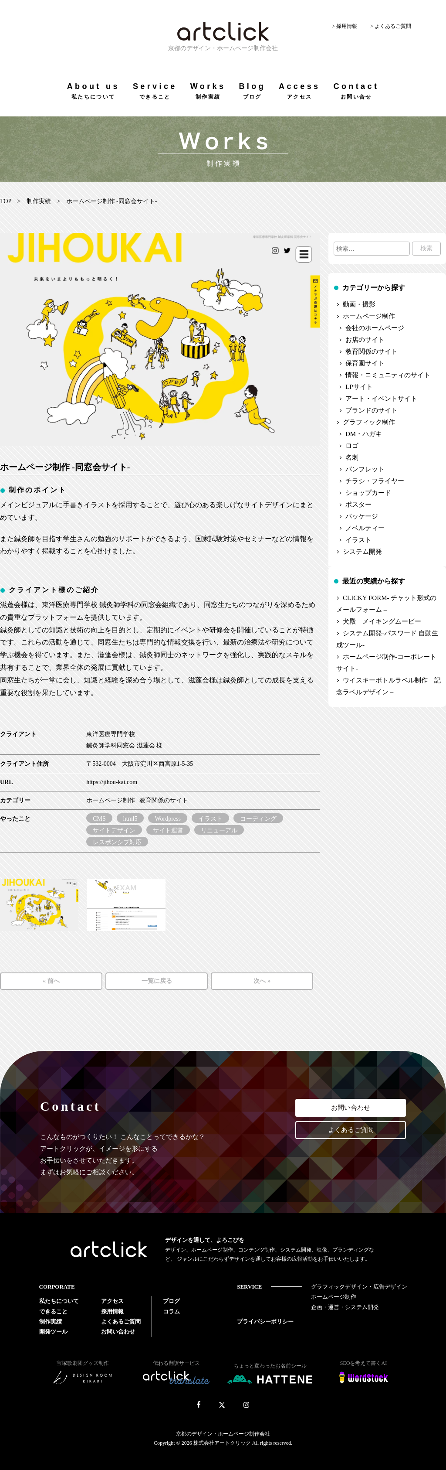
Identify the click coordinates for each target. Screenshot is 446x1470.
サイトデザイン (114, 830)
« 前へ (51, 980)
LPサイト (359, 386)
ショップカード (368, 492)
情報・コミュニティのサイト (387, 375)
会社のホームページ (374, 327)
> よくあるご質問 (390, 26)
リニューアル (219, 830)
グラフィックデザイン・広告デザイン (359, 1286)
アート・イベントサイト (381, 398)
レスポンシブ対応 (117, 842)
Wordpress (168, 818)
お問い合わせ (350, 1107)
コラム (171, 1311)
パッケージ (361, 516)
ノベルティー (365, 528)
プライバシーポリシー (265, 1321)
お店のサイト (365, 339)
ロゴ (351, 445)
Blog (252, 91)
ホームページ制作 (110, 800)
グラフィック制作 (369, 422)
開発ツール (53, 1331)
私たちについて (59, 1301)
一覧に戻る (157, 980)
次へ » (261, 980)
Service (155, 91)
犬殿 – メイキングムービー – (384, 621)
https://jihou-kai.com (111, 782)
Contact (356, 91)
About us (93, 91)
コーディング (258, 818)
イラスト (210, 818)
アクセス (112, 1301)
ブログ (171, 1301)
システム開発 (362, 551)
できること (53, 1311)
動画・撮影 (359, 304)
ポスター (358, 504)
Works (208, 91)
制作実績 (39, 201)
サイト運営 (168, 830)
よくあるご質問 (351, 1129)
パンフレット (365, 469)
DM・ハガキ (363, 433)
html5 (130, 818)
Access (299, 91)
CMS (99, 818)
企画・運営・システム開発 (345, 1307)
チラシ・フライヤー (374, 480)
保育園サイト (365, 363)
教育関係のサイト (163, 800)
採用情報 (112, 1311)
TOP (5, 201)
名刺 (351, 457)
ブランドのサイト (371, 410)
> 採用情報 (344, 26)
